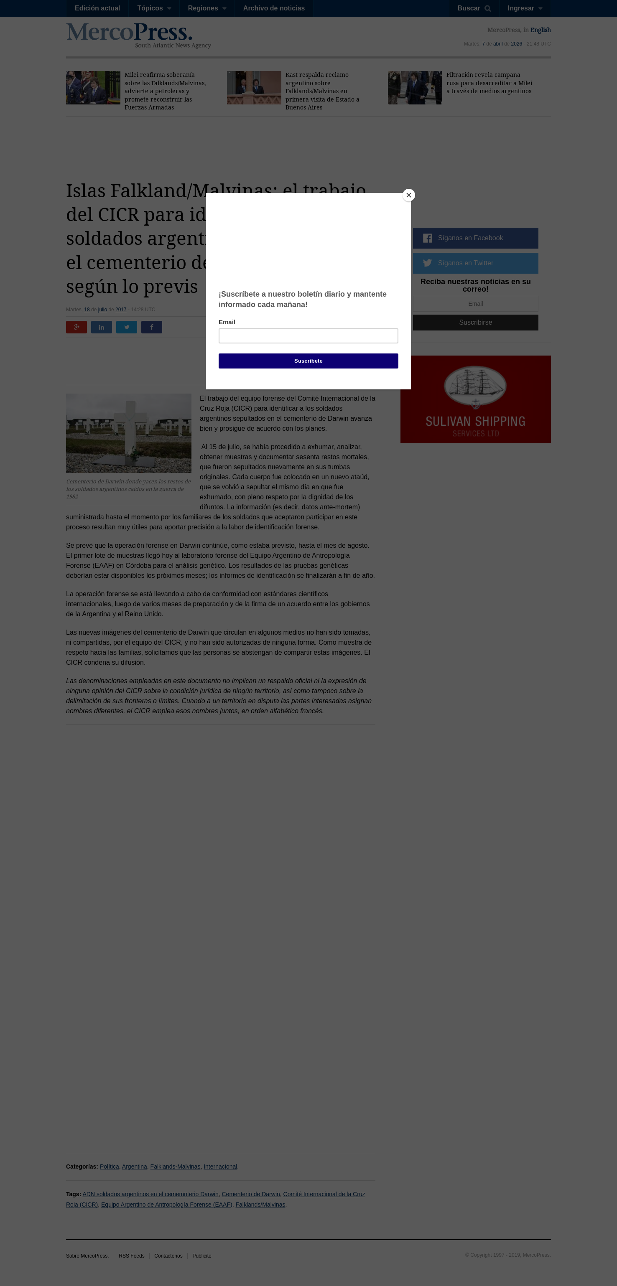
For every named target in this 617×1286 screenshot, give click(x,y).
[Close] (409, 195)
